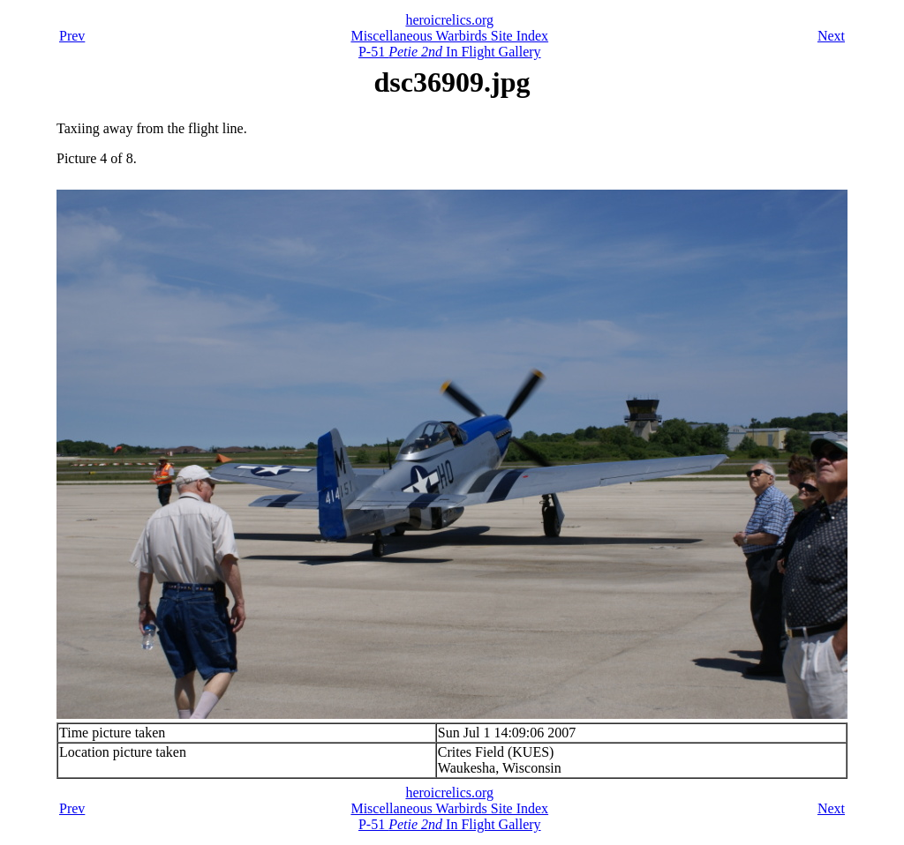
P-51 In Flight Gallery (449, 51)
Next (831, 35)
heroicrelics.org (449, 19)
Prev (72, 35)
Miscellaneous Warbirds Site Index (449, 35)
